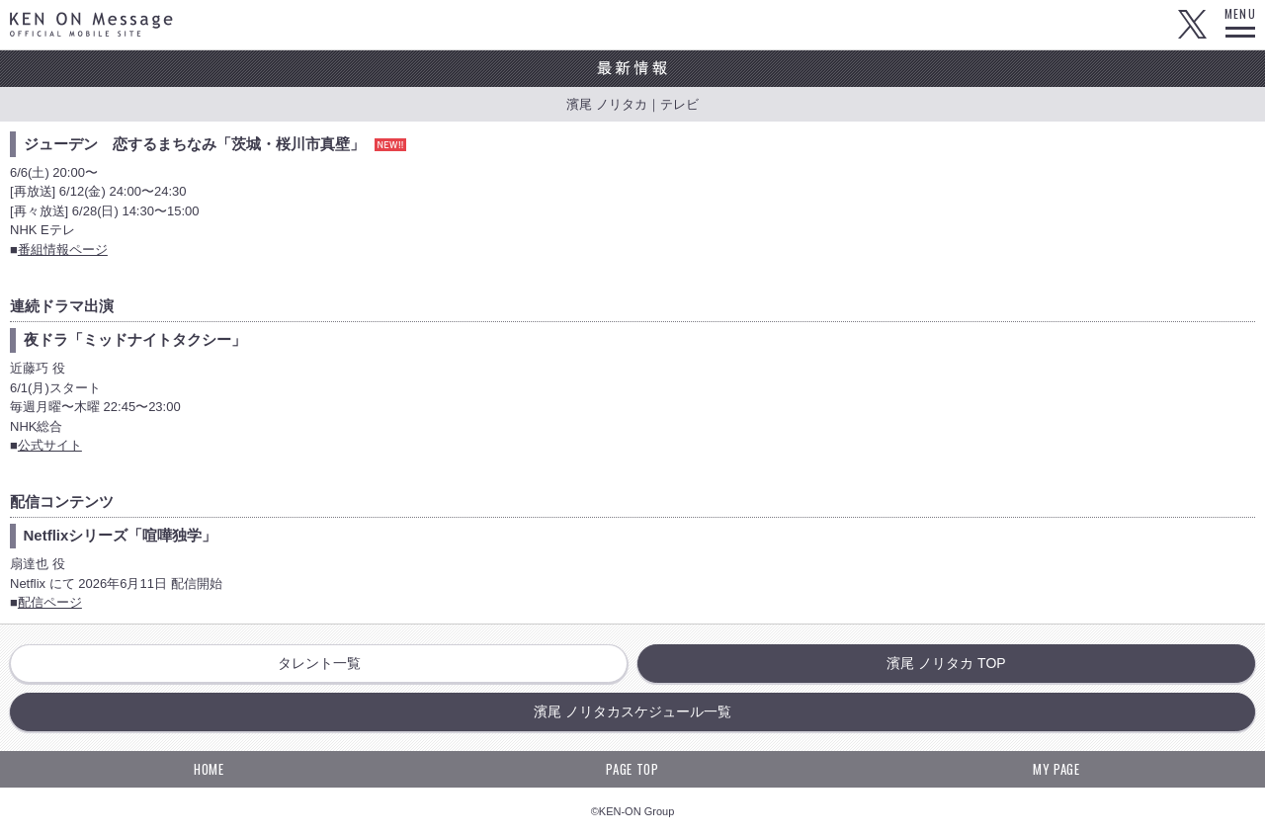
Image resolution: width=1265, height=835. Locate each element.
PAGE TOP (632, 769)
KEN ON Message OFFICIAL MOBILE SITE (91, 24)
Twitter (1192, 24)
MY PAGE (1056, 769)
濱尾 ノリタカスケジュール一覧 (632, 711)
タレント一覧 (319, 663)
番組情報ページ (63, 249)
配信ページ (50, 602)
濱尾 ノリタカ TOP (945, 663)
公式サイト (50, 445)
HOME (209, 769)
